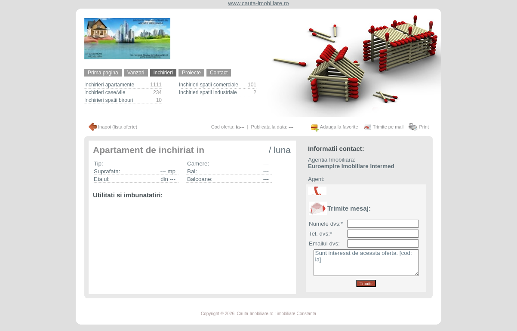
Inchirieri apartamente (109, 85)
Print (424, 126)
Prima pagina (103, 73)
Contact (219, 73)
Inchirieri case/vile (104, 92)
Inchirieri (163, 73)
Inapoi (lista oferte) (117, 126)
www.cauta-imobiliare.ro (258, 3)
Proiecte (191, 73)
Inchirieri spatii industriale (208, 92)
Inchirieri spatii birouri (108, 100)
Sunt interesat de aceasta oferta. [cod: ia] (366, 262)
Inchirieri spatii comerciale (208, 85)
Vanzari (136, 73)
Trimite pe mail (388, 126)
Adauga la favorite (339, 126)
